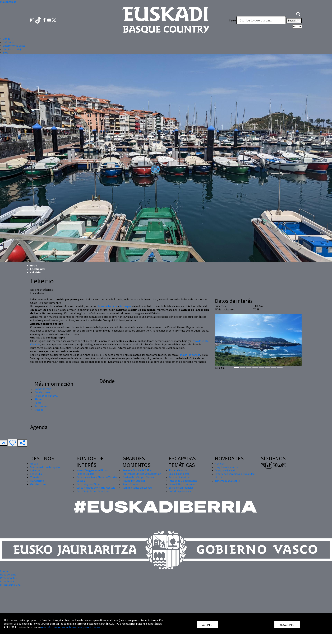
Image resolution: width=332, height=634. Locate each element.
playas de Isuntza (107, 306)
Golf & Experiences (180, 491)
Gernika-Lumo (38, 484)
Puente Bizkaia (85, 473)
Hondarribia (37, 481)
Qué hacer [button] (8, 42)
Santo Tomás (130, 484)
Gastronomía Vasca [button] (14, 45)
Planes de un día (178, 470)
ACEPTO (207, 625)
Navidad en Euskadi (133, 480)
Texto (232, 20)
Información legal (10, 585)
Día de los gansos (190, 354)
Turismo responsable (227, 481)
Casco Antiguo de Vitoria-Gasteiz (95, 487)
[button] (298, 13)
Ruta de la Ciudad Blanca (183, 480)
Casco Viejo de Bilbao (88, 484)
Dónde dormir (42, 389)
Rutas (37, 402)
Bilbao (34, 463)
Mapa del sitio (8, 574)
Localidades (37, 269)
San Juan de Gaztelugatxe (45, 467)
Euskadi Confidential (181, 487)
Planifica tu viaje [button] (12, 49)
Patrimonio (41, 406)
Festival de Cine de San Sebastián (141, 473)
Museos (38, 409)
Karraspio (125, 306)
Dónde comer (42, 392)
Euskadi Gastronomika (182, 484)
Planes (38, 399)
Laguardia (36, 474)
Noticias (220, 463)
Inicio (33, 265)
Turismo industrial (179, 477)
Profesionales (8, 578)
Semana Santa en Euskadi (137, 487)
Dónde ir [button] (7, 38)
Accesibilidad (7, 581)
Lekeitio (35, 470)
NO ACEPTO (287, 625)
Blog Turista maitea (226, 467)
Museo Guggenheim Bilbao (92, 470)
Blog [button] (5, 52)
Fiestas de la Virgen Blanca (138, 477)
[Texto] (261, 20)
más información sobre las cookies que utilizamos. (71, 627)
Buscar (294, 21)
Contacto (5, 571)
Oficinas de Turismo (46, 396)
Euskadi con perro (179, 473)
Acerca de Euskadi (225, 470)
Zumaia (34, 477)
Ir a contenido (8, 1)
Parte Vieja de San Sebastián (92, 491)
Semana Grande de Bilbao (137, 470)
